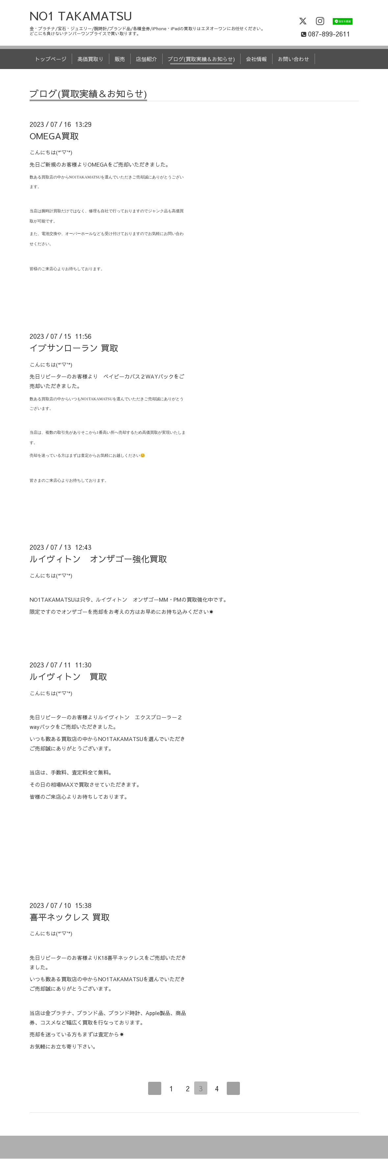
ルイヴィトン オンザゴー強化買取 (98, 560)
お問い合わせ (293, 60)
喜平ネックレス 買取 (69, 918)
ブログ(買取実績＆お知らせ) (201, 60)
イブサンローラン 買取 (74, 349)
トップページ (50, 60)
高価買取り (90, 60)
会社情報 (256, 60)
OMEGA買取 (54, 137)
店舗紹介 (146, 60)
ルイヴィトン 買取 (68, 678)
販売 (120, 60)
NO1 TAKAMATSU (81, 17)
